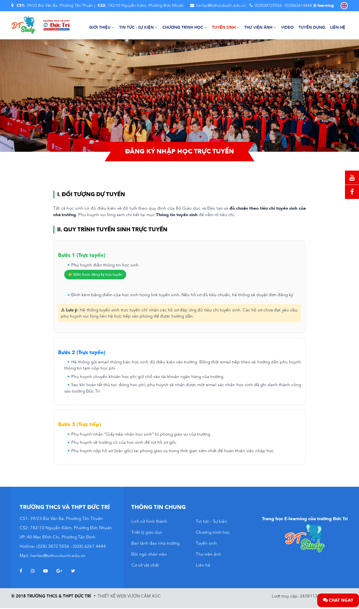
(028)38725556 (268, 5)
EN (344, 5)
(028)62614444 (298, 5)
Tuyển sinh (225, 27)
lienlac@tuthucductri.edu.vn (221, 5)
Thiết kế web (112, 597)
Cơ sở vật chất (145, 566)
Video (287, 27)
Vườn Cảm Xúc (144, 597)
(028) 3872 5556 (52, 547)
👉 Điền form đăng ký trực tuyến (95, 275)
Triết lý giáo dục (146, 533)
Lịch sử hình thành (149, 522)
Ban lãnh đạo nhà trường (155, 544)
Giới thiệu (101, 27)
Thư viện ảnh (260, 27)
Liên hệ (337, 27)
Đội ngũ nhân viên (149, 555)
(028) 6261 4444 (89, 547)
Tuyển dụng (312, 27)
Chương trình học (184, 27)
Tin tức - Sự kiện (138, 27)
